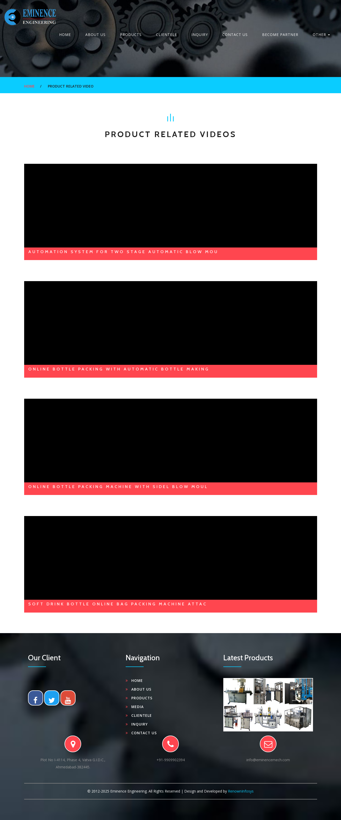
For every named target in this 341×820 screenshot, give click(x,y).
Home (65, 34)
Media (137, 706)
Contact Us (235, 34)
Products (131, 34)
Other (321, 34)
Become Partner (280, 34)
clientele (166, 34)
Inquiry (199, 34)
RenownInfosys (241, 791)
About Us (95, 34)
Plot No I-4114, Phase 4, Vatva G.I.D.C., (73, 764)
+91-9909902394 (170, 759)
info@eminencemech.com (268, 759)
